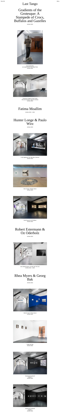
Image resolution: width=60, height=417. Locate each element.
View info (3, 1)
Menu (58, 1)
